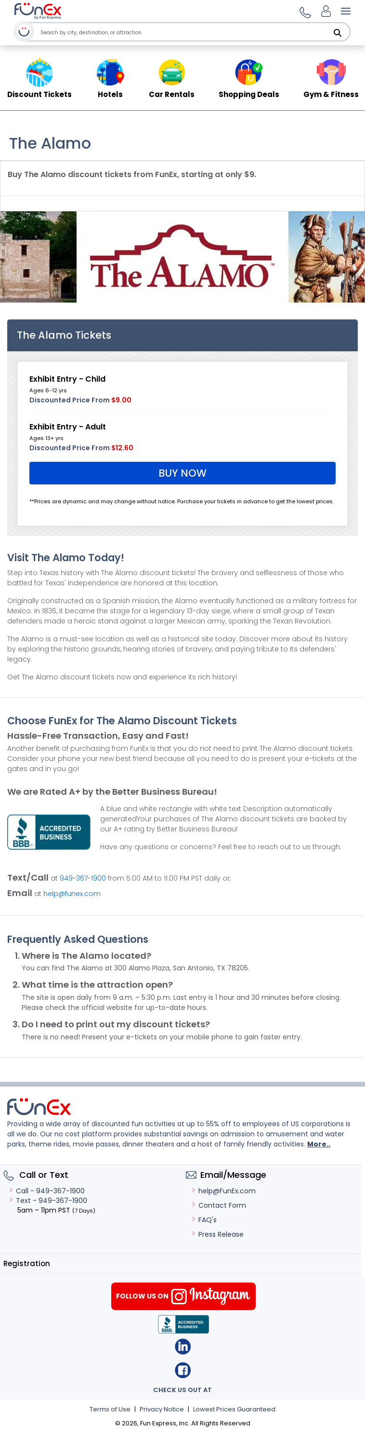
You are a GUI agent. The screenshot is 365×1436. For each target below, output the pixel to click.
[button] (304, 11)
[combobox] (185, 32)
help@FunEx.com (223, 1191)
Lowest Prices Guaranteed (234, 1409)
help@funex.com (72, 893)
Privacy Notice (162, 1409)
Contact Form (218, 1205)
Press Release (217, 1234)
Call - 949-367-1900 (46, 1191)
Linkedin (183, 1346)
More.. (318, 1144)
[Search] (338, 32)
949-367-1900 (83, 878)
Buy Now (182, 473)
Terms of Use (110, 1409)
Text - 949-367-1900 (47, 1200)
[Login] (326, 11)
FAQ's (204, 1220)
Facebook (183, 1370)
